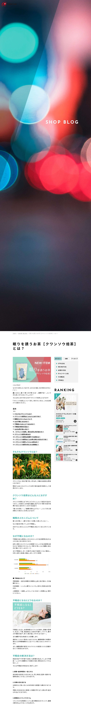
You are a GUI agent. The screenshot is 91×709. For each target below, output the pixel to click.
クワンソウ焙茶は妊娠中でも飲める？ (28, 437)
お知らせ (61, 370)
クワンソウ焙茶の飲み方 (22, 434)
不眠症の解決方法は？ (21, 427)
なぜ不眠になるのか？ (21, 421)
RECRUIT (61, 367)
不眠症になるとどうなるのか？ (24, 424)
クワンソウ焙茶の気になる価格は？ (27, 444)
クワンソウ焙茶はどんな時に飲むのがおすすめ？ (31, 439)
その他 (60, 377)
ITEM (60, 380)
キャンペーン (62, 373)
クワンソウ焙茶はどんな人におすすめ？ (27, 416)
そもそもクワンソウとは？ (23, 414)
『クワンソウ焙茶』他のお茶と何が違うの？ (29, 432)
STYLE (60, 363)
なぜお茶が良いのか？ (21, 429)
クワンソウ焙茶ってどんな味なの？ (27, 442)
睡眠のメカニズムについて (23, 419)
